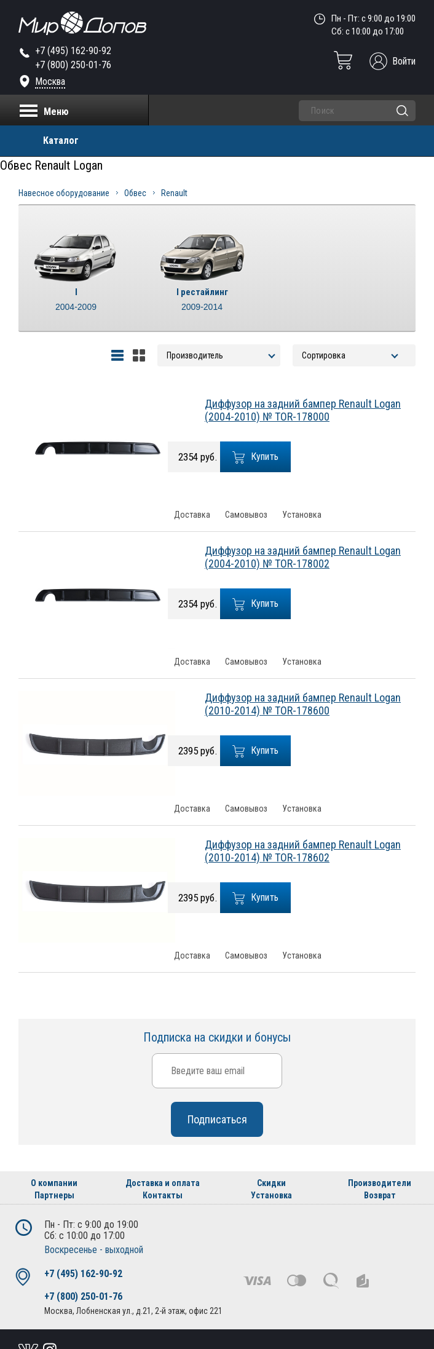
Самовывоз (246, 515)
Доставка (192, 515)
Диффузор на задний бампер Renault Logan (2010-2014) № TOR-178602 (303, 851)
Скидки (271, 1183)
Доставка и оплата (162, 1183)
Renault (174, 193)
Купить (255, 457)
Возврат (380, 1195)
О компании (54, 1183)
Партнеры (54, 1195)
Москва (50, 81)
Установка (302, 515)
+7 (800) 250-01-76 (73, 65)
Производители (379, 1183)
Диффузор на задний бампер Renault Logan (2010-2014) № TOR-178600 (303, 704)
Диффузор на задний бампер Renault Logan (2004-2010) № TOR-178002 (303, 557)
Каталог (61, 140)
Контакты (163, 1195)
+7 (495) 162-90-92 (73, 51)
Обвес (135, 193)
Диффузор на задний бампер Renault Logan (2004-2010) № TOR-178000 (303, 410)
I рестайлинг (202, 300)
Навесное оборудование (63, 193)
